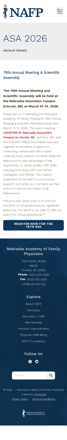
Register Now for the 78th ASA (33, 225)
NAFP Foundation (33, 341)
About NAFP (33, 304)
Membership (33, 322)
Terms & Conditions (43, 398)
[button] (60, 11)
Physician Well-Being (33, 334)
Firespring (40, 394)
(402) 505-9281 (37, 279)
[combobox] (29, 375)
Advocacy (33, 310)
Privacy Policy (20, 398)
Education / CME (33, 316)
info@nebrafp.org (33, 284)
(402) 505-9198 (39, 274)
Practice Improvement (33, 328)
